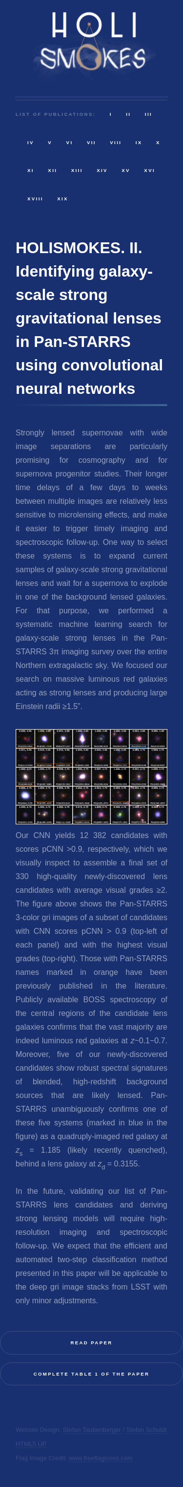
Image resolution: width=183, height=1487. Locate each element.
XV (126, 170)
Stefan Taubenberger (92, 1430)
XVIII (35, 198)
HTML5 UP (31, 1443)
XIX (62, 198)
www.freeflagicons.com (101, 1458)
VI (69, 142)
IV (30, 142)
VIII (116, 142)
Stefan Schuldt (146, 1430)
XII (52, 170)
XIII (77, 170)
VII (91, 142)
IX (139, 142)
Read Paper (91, 1342)
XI (30, 170)
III (148, 114)
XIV (102, 170)
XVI (149, 170)
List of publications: (56, 114)
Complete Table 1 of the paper (92, 1374)
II (128, 114)
